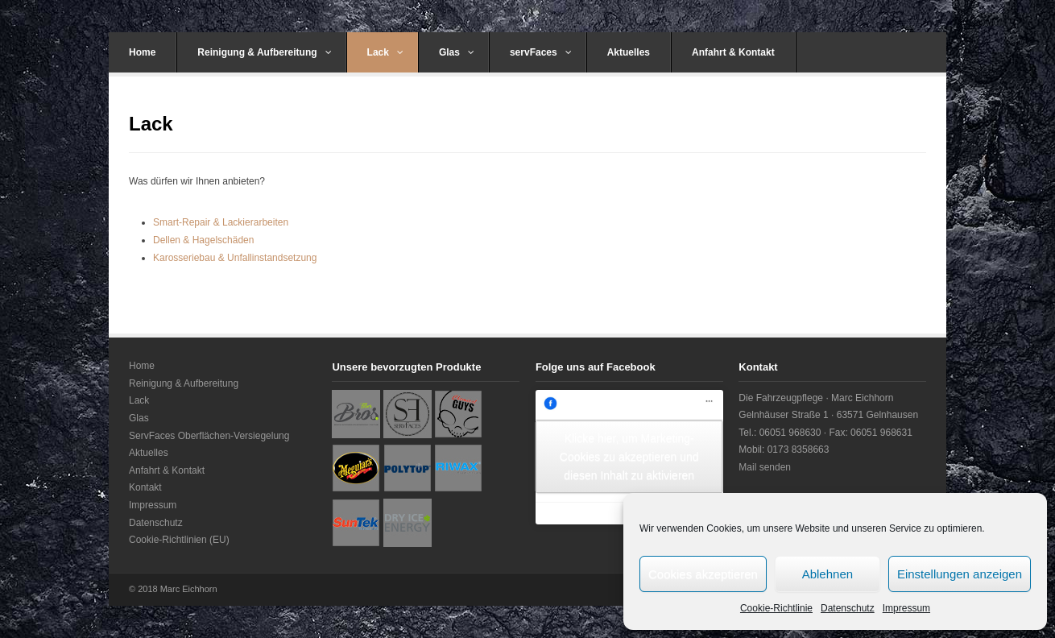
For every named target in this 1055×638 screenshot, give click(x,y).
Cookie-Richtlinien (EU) (179, 539)
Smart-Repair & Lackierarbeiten (220, 222)
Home (142, 52)
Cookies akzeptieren (703, 574)
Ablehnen (827, 574)
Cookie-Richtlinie (776, 608)
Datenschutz (848, 608)
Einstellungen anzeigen (959, 574)
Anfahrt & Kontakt (733, 52)
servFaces (541, 52)
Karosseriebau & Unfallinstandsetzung (234, 257)
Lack (385, 52)
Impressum (906, 608)
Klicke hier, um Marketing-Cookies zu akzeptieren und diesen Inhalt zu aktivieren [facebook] (629, 457)
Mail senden (764, 467)
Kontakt (145, 487)
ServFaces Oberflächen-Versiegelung (209, 435)
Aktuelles (628, 52)
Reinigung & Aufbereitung (264, 52)
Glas (456, 52)
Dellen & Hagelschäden (203, 240)
